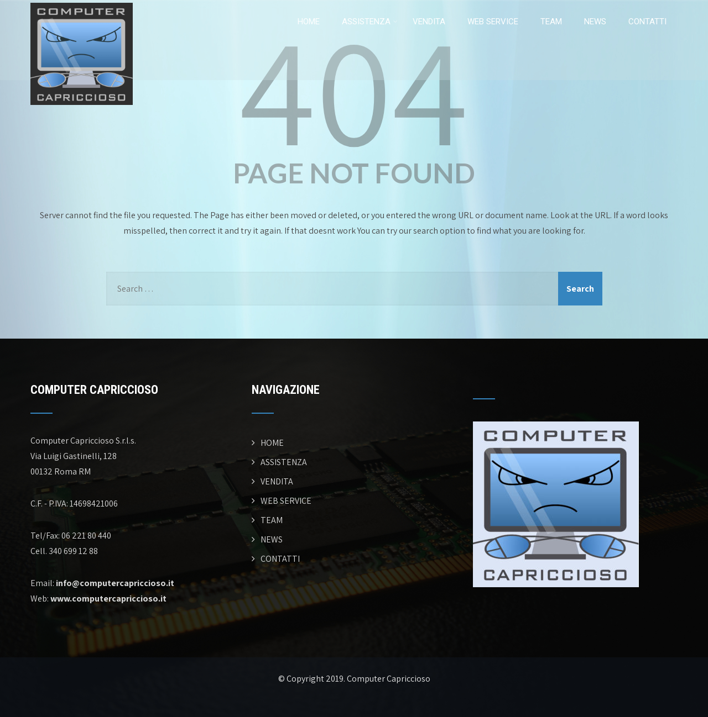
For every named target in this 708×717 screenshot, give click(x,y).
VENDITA (429, 22)
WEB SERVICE (492, 22)
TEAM (551, 22)
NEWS (595, 22)
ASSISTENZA (370, 22)
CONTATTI (647, 22)
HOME (309, 22)
